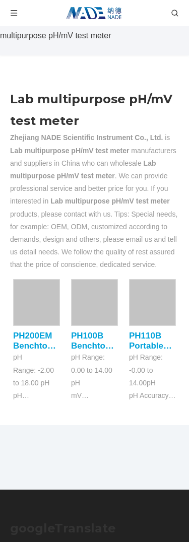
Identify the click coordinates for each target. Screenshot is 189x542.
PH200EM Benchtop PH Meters (34, 341)
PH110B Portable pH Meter (147, 341)
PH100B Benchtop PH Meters (92, 341)
